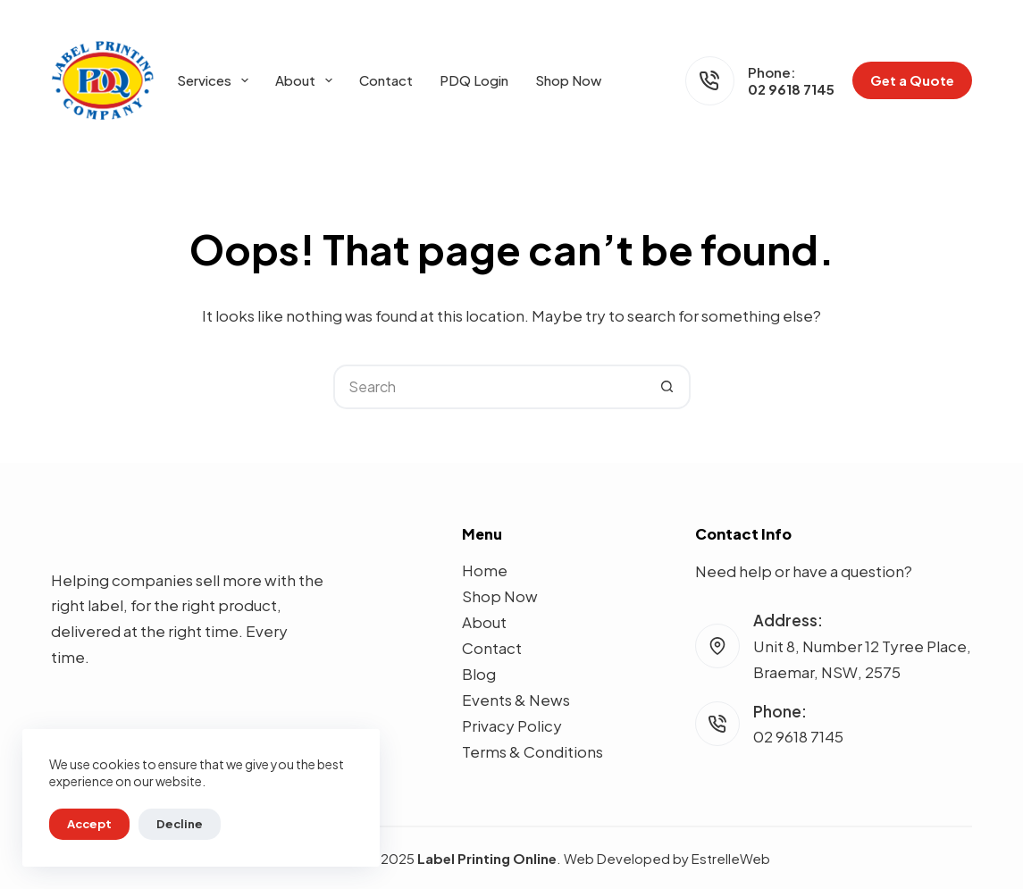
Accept (89, 824)
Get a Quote (912, 79)
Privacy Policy (512, 725)
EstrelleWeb (731, 858)
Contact (386, 79)
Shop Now (568, 79)
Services (216, 80)
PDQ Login (474, 79)
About (307, 80)
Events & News (516, 699)
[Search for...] (489, 387)
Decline (179, 824)
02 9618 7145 (791, 88)
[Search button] (668, 387)
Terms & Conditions (532, 751)
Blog (479, 674)
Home (484, 570)
